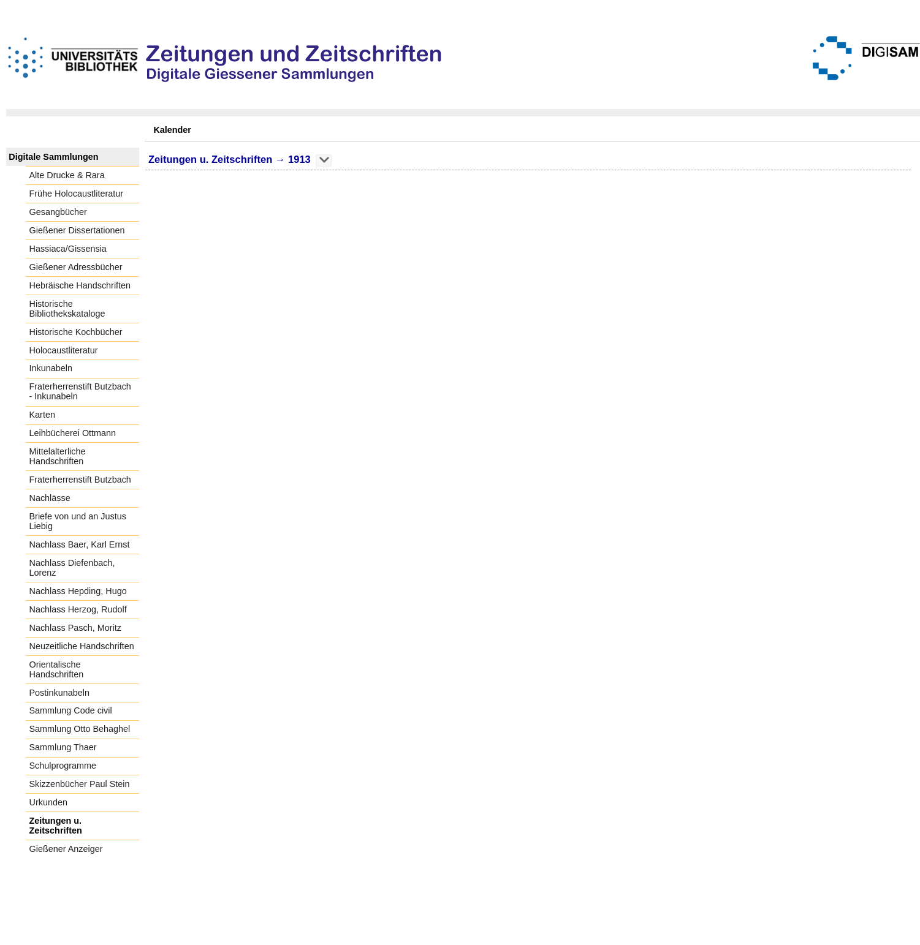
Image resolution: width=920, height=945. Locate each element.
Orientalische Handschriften (56, 669)
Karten (42, 415)
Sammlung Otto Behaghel (80, 729)
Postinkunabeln (59, 693)
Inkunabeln (50, 368)
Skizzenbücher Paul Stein (79, 784)
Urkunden (48, 802)
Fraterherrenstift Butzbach (80, 479)
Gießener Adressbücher (76, 267)
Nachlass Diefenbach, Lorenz (72, 568)
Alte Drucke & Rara (67, 175)
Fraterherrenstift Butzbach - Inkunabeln (80, 391)
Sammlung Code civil (70, 710)
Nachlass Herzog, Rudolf (78, 609)
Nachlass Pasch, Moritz (75, 628)
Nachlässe (49, 498)
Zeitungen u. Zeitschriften (55, 825)
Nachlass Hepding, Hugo (78, 591)
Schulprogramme (63, 765)
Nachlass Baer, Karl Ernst (79, 544)
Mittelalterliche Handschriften (57, 456)
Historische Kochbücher (76, 332)
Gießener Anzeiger (66, 849)
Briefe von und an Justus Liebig (77, 521)
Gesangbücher (58, 212)
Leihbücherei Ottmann (72, 433)
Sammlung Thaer (63, 747)
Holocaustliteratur (63, 350)
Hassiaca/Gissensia (68, 249)
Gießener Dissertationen (77, 230)
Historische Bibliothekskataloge (67, 308)
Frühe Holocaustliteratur (76, 193)
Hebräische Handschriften (80, 285)
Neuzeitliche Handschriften (81, 646)
